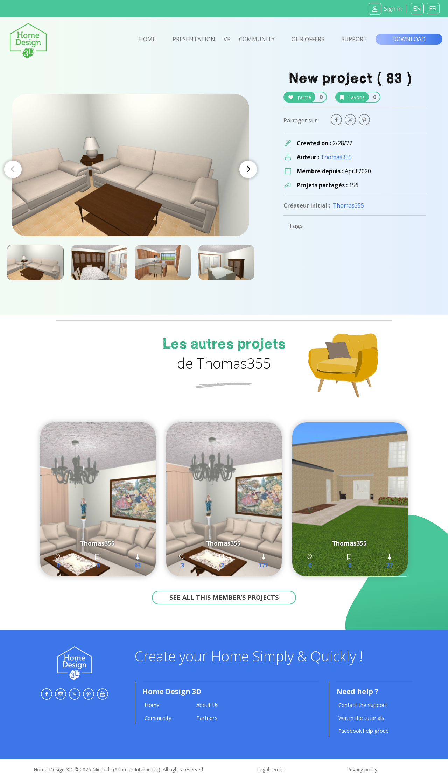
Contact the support (362, 704)
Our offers (308, 39)
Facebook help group (363, 730)
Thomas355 (336, 157)
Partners (207, 717)
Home (147, 39)
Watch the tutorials (361, 717)
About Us (207, 704)
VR (227, 39)
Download (409, 39)
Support (354, 39)
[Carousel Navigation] (130, 169)
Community (257, 39)
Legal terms (270, 769)
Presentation (194, 39)
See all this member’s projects (224, 597)
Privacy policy (362, 769)
